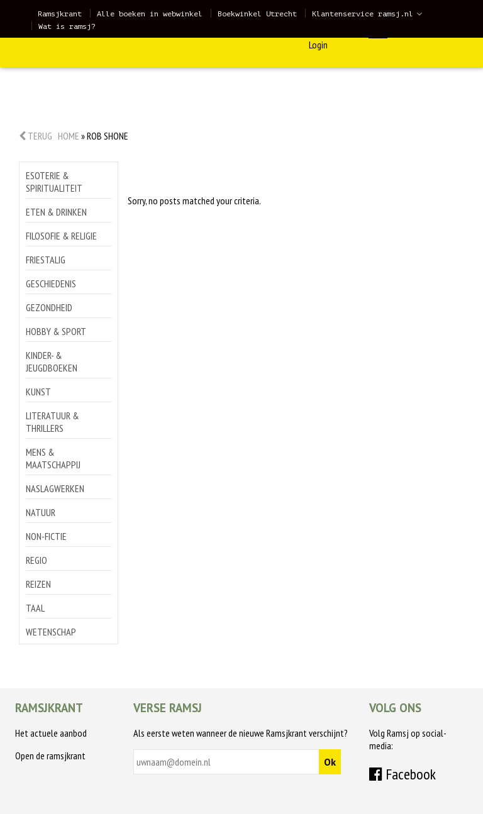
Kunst (38, 391)
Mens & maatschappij (53, 458)
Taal (35, 608)
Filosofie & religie (61, 235)
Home (68, 135)
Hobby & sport (56, 331)
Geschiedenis (51, 283)
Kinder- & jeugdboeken (51, 361)
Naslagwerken (55, 488)
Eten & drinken (56, 212)
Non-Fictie (46, 536)
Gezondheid (49, 307)
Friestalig (45, 259)
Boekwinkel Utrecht (257, 13)
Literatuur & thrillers (52, 421)
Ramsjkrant (60, 13)
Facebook (402, 774)
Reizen (38, 584)
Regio (36, 560)
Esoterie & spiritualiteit (54, 181)
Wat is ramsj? (67, 26)
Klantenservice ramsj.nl (362, 13)
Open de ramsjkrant (50, 755)
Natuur (40, 512)
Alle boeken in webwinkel (150, 13)
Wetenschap (51, 631)
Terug (35, 135)
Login (318, 44)
